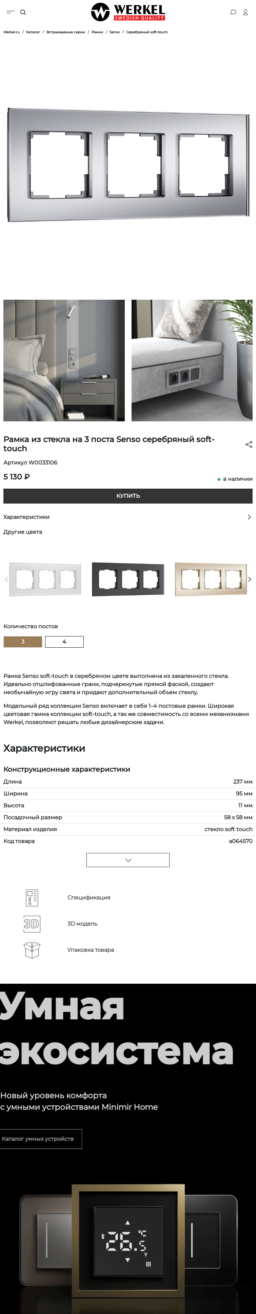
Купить (128, 496)
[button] (6, 579)
